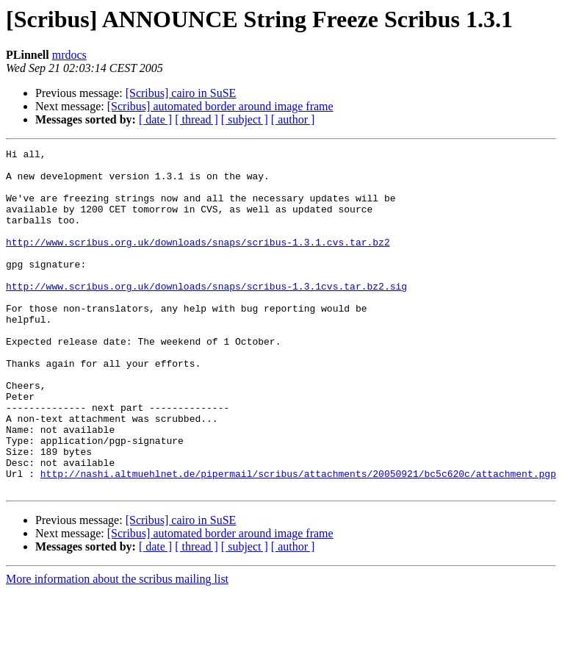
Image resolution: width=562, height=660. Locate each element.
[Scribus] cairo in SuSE (181, 93)
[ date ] (155, 119)
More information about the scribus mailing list (117, 647)
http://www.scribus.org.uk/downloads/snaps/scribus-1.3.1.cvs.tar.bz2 (198, 261)
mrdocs (69, 55)
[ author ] (293, 119)
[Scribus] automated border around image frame (220, 106)
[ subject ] (244, 119)
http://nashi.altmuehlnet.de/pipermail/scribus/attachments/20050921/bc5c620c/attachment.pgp (298, 539)
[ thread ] (196, 119)
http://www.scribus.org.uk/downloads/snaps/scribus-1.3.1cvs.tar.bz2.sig (206, 314)
